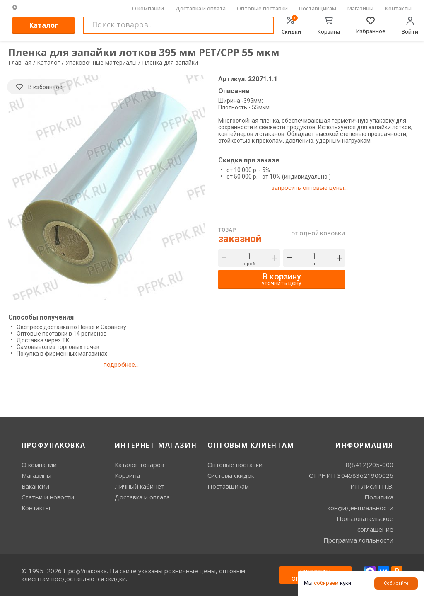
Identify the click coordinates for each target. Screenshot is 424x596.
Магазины (360, 8)
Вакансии (35, 486)
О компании (148, 8)
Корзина (127, 475)
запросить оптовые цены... (309, 187)
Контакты (398, 8)
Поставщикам (317, 8)
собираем (326, 583)
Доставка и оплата (201, 8)
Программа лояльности (358, 540)
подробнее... (121, 364)
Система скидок (230, 475)
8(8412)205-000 (369, 464)
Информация (364, 445)
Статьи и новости (48, 497)
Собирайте (396, 583)
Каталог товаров (139, 464)
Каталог (43, 25)
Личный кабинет (139, 486)
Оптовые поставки (262, 8)
